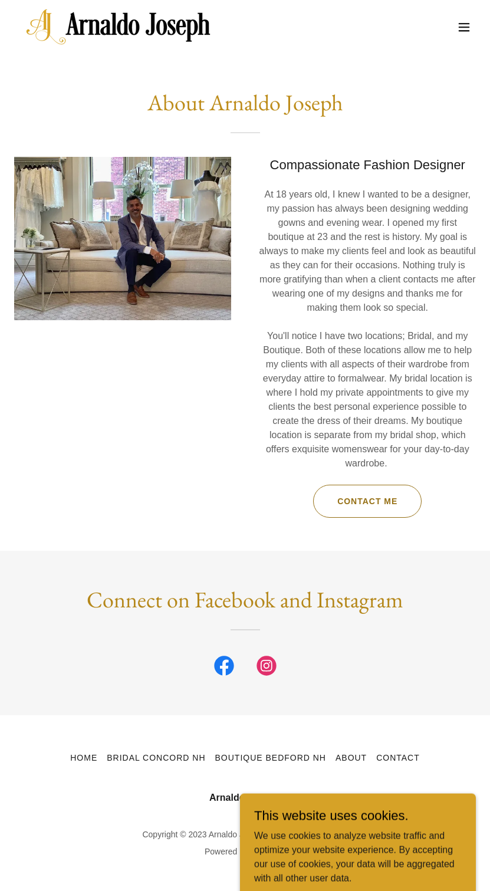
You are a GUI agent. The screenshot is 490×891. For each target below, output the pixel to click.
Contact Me (367, 501)
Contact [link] (398, 757)
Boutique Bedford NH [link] (270, 757)
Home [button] (83, 757)
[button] (464, 27)
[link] (118, 27)
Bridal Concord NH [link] (156, 757)
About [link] (351, 757)
